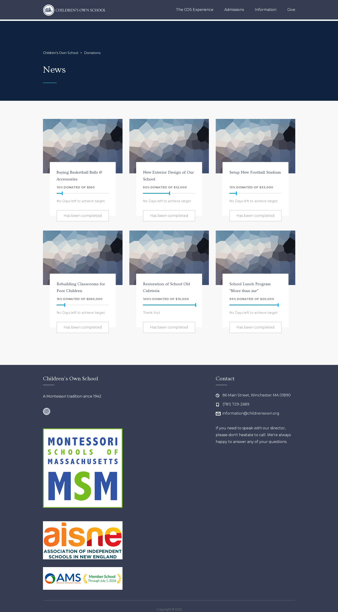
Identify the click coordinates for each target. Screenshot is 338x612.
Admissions (234, 9)
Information (265, 9)
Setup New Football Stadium (255, 172)
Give (291, 9)
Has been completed (83, 216)
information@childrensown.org (251, 413)
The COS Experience (194, 9)
